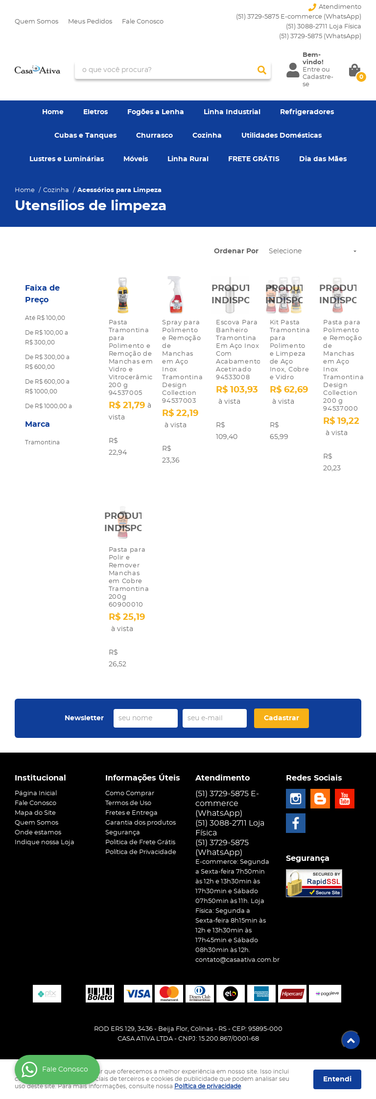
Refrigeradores (307, 112)
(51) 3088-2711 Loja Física (323, 27)
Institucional (40, 778)
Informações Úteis (142, 778)
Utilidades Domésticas (281, 135)
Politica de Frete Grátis (140, 842)
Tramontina (42, 442)
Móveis (135, 159)
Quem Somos (36, 22)
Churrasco (154, 135)
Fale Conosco (143, 22)
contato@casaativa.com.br (237, 960)
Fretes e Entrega (131, 813)
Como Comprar (129, 793)
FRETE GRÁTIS (254, 159)
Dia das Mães (323, 159)
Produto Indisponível (230, 295)
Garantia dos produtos (140, 823)
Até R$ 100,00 (45, 318)
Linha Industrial (232, 112)
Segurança (122, 833)
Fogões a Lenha (155, 112)
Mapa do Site (35, 813)
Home (53, 112)
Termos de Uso (128, 803)
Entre (311, 70)
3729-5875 (320, 36)
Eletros (95, 112)
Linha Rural (188, 159)
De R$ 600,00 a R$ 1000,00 (47, 386)
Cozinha (207, 135)
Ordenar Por (236, 251)
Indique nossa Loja (44, 842)
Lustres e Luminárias (66, 159)
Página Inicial (36, 793)
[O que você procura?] (262, 70)
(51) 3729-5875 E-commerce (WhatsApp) (298, 17)
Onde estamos (38, 833)
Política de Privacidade (140, 852)
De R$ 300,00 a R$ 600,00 (47, 362)
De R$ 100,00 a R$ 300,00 (46, 337)
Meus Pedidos (90, 22)
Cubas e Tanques (85, 135)
